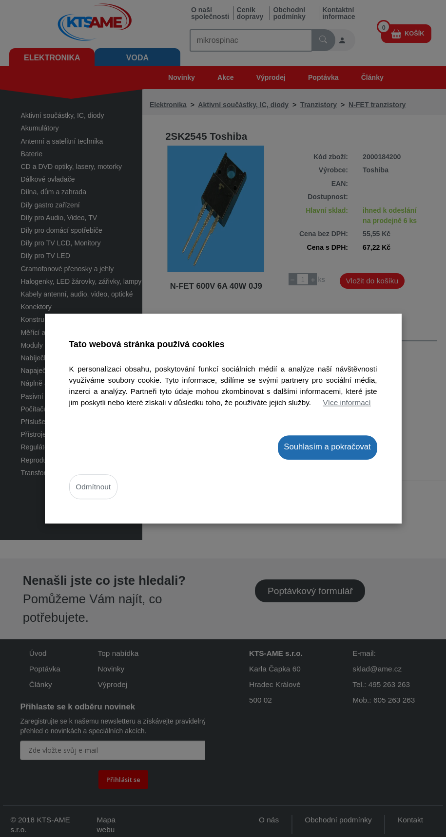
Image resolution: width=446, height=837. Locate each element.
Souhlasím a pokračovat (327, 447)
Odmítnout (93, 487)
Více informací (347, 402)
